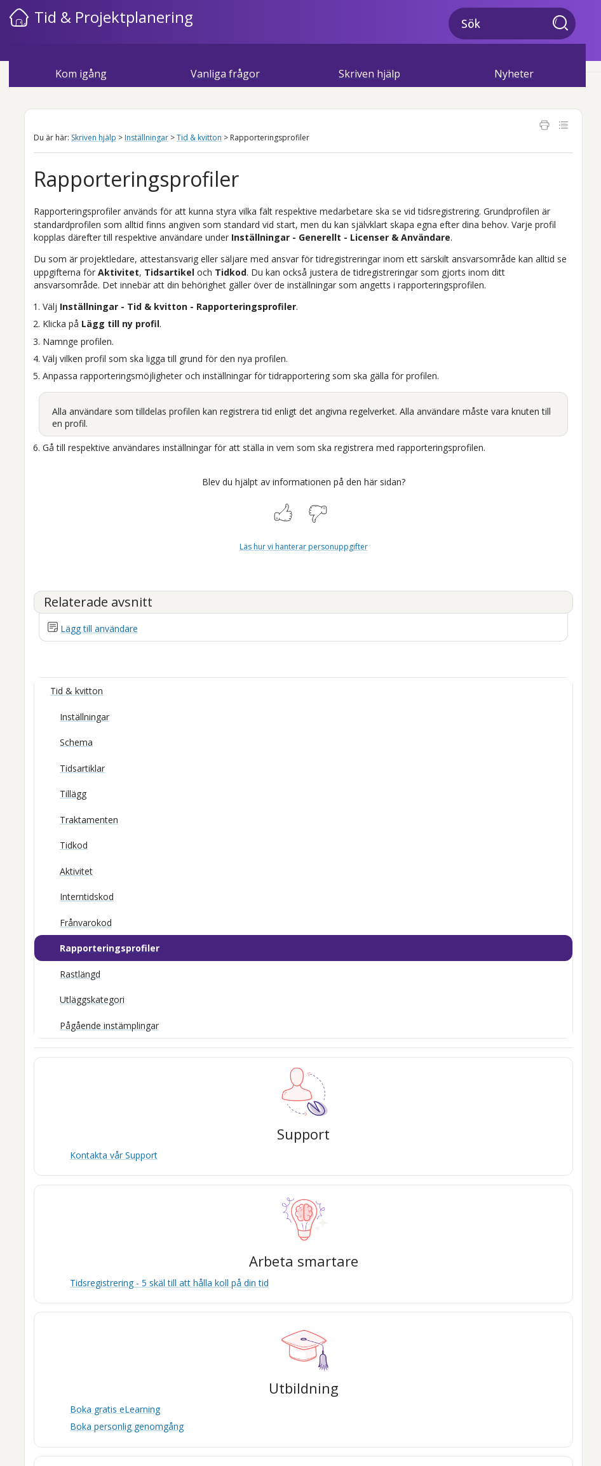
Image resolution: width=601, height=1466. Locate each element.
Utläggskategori (92, 999)
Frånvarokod (86, 923)
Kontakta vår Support (114, 1155)
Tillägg (73, 794)
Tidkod (74, 845)
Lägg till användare (99, 628)
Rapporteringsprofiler (109, 948)
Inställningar (146, 137)
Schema (76, 742)
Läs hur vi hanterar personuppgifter (304, 546)
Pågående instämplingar (109, 1025)
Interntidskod (87, 897)
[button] (564, 24)
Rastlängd (80, 974)
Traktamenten (89, 820)
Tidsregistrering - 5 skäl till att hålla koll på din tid (169, 1283)
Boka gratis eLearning (115, 1409)
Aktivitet (76, 871)
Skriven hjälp (369, 74)
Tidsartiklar (82, 768)
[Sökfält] (512, 23)
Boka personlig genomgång (127, 1426)
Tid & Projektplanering (113, 16)
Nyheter (514, 74)
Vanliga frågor (225, 74)
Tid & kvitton (199, 137)
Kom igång (81, 74)
